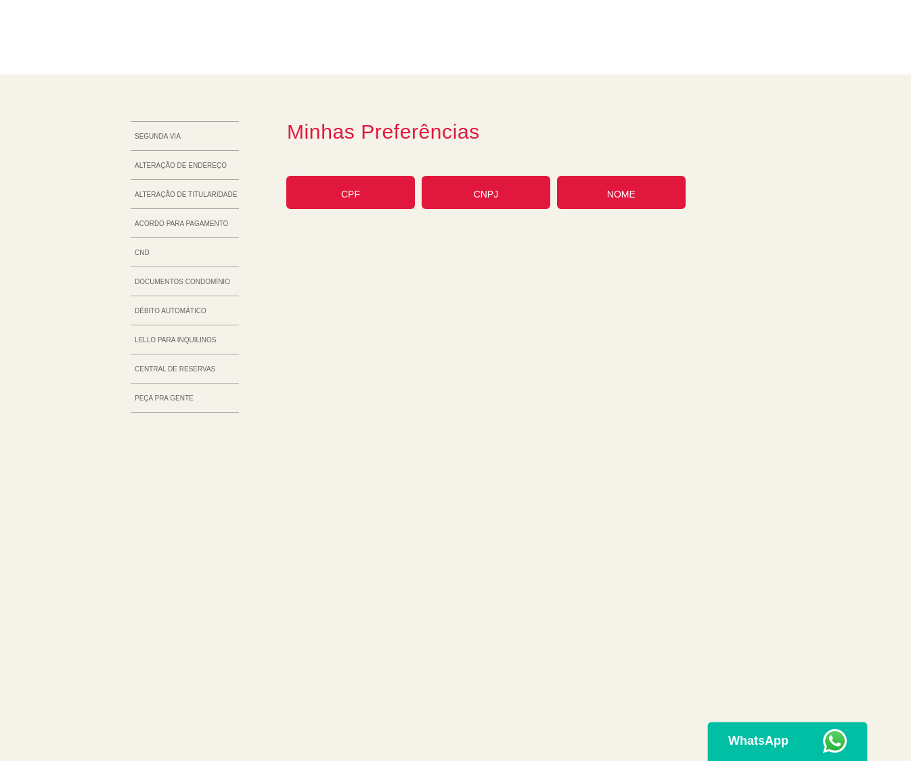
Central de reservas (175, 369)
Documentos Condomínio (182, 281)
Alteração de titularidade (186, 194)
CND (142, 252)
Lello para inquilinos (175, 340)
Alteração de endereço (181, 165)
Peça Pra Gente (164, 398)
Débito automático (170, 311)
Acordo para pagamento (181, 223)
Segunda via (158, 136)
